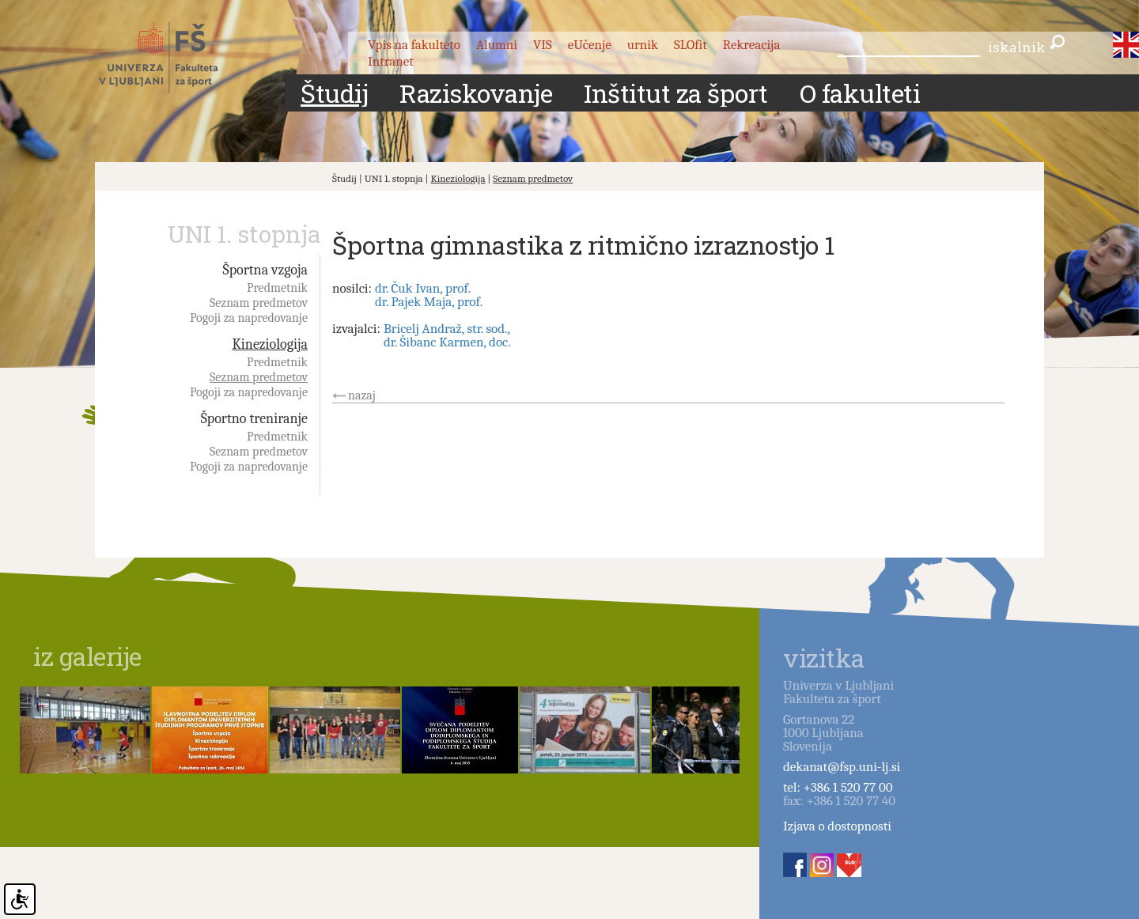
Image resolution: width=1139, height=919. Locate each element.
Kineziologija (458, 178)
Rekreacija (752, 44)
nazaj (362, 395)
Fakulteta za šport (176, 57)
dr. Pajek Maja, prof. (428, 301)
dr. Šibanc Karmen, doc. (447, 342)
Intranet (391, 61)
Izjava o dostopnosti (837, 826)
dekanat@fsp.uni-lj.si (841, 766)
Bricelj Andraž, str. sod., (447, 328)
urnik (642, 44)
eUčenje (589, 44)
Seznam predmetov (533, 178)
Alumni (496, 44)
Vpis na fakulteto (414, 44)
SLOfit (690, 44)
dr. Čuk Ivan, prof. (423, 288)
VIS (542, 44)
